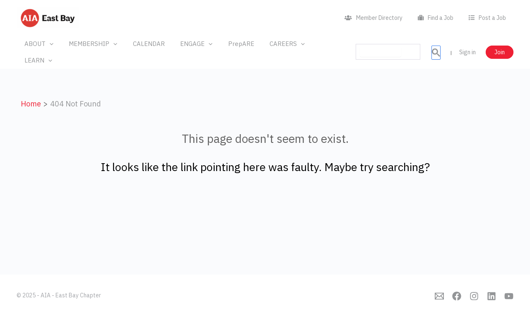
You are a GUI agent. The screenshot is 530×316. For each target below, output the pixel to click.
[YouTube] (508, 296)
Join (499, 44)
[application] (48, 44)
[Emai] (439, 296)
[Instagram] (474, 296)
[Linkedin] (491, 296)
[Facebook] (456, 296)
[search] (380, 43)
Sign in (467, 44)
